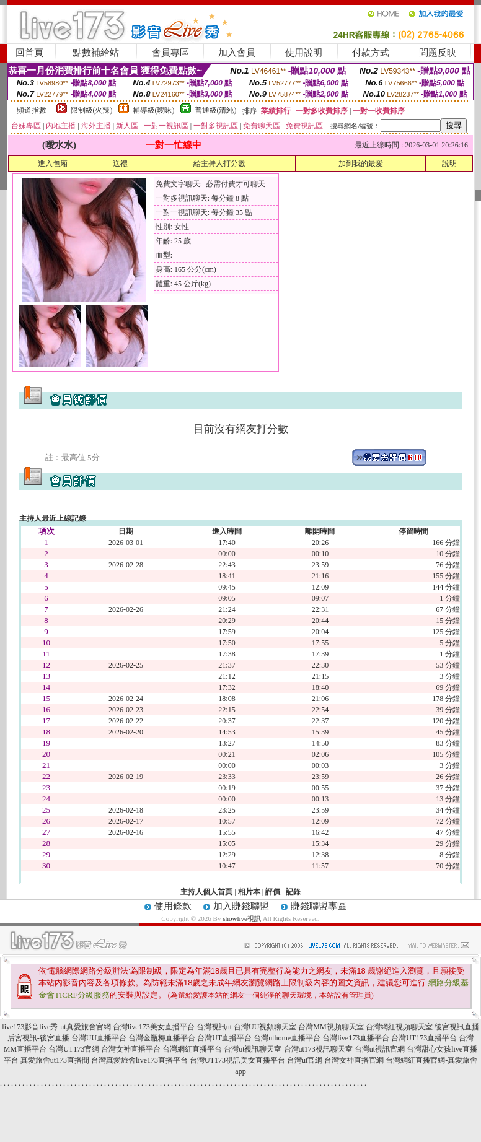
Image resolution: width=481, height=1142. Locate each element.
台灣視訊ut (214, 1026)
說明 (449, 163)
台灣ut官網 (304, 1060)
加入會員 (236, 53)
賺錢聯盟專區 (318, 906)
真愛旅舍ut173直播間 (54, 1060)
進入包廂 (53, 163)
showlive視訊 (242, 918)
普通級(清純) (216, 110)
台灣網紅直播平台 (192, 1049)
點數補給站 (96, 53)
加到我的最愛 (360, 163)
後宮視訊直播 (457, 1026)
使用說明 (303, 53)
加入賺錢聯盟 (241, 906)
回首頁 (29, 53)
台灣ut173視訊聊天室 (318, 1049)
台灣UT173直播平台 (424, 1038)
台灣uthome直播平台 (287, 1038)
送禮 (120, 163)
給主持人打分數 (219, 163)
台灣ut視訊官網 (380, 1049)
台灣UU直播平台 (98, 1038)
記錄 (293, 891)
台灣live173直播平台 (355, 1038)
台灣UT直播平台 (224, 1038)
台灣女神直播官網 (354, 1060)
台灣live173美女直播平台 (154, 1026)
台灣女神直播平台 (131, 1049)
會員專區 (170, 53)
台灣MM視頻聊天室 (330, 1026)
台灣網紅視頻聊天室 (399, 1026)
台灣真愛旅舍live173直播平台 (139, 1060)
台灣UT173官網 (73, 1049)
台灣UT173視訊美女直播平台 (237, 1060)
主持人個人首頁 (206, 891)
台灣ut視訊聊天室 (252, 1049)
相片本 (249, 891)
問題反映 (437, 53)
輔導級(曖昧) (154, 110)
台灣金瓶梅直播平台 (161, 1038)
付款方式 (370, 53)
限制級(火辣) (92, 110)
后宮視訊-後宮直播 (38, 1038)
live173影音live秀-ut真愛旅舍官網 (56, 1026)
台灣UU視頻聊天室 (265, 1026)
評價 (272, 891)
